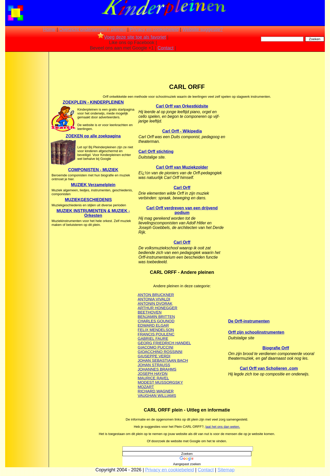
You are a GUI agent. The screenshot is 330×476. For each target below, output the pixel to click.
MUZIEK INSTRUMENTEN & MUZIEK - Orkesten (93, 213)
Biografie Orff (275, 348)
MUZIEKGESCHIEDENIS (88, 200)
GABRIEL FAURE (153, 338)
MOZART (146, 386)
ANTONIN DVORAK (155, 303)
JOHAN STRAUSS (154, 365)
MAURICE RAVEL (153, 378)
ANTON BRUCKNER (156, 294)
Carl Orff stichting (156, 151)
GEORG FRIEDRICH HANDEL (164, 343)
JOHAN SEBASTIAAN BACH (163, 360)
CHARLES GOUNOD (156, 321)
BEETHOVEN (150, 312)
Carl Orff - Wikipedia (182, 131)
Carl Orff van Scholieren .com (269, 368)
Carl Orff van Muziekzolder (182, 167)
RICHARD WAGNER (156, 391)
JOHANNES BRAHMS (157, 369)
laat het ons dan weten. (222, 427)
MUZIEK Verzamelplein (93, 185)
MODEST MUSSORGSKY (160, 382)
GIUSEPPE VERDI (154, 356)
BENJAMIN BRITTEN (156, 316)
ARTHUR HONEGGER (157, 308)
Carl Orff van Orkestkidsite (182, 106)
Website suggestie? (202, 29)
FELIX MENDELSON (156, 329)
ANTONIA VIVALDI (154, 299)
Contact (166, 48)
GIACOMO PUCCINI (155, 347)
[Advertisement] (26, 134)
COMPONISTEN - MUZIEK (93, 170)
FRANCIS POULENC (156, 334)
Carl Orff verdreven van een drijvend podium (182, 210)
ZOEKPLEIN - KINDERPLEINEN (93, 102)
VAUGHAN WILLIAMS (157, 395)
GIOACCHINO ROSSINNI (160, 351)
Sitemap (226, 469)
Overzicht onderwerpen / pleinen (92, 29)
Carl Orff (182, 187)
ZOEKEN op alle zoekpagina (93, 136)
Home (49, 29)
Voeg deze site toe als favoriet (131, 37)
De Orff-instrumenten (249, 321)
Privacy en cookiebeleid (154, 29)
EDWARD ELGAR (153, 325)
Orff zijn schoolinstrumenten (256, 332)
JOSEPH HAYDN (153, 373)
